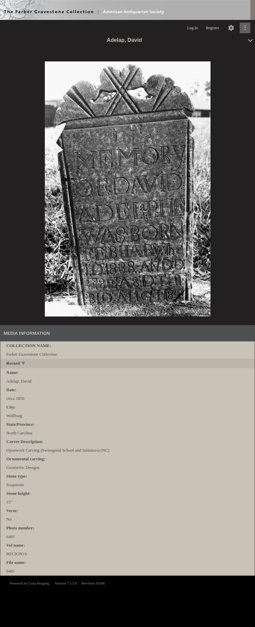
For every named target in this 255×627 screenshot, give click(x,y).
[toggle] (23, 363)
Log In (192, 28)
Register (212, 28)
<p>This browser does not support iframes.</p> (127, 601)
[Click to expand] (245, 28)
